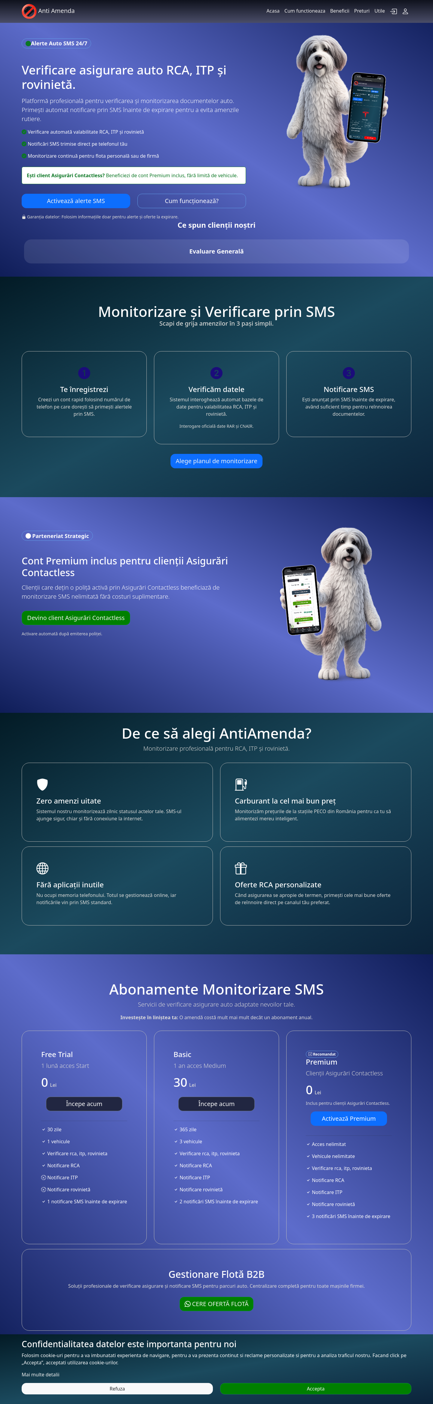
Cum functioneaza (304, 11)
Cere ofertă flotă (217, 1255)
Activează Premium (349, 1069)
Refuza (117, 1388)
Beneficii (339, 11)
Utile (379, 11)
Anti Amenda (48, 11)
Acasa (273, 11)
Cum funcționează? (192, 201)
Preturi (362, 11)
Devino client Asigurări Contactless (75, 568)
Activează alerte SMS (76, 201)
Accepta (315, 1388)
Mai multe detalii (41, 1374)
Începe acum (84, 1054)
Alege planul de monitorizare (216, 412)
